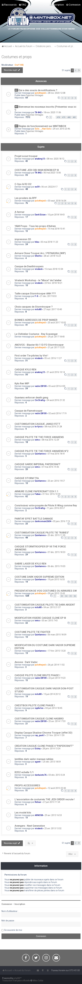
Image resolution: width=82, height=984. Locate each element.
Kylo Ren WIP (22, 383)
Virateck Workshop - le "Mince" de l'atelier (38, 280)
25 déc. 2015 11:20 (56, 535)
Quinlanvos (40, 454)
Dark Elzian (40, 214)
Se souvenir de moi (13, 930)
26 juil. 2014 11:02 (56, 665)
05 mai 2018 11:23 (49, 242)
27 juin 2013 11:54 (51, 802)
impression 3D (23, 239)
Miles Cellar (38, 980)
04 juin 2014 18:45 (53, 708)
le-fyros (39, 426)
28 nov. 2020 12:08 (56, 93)
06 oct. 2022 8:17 (49, 187)
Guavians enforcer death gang (31, 397)
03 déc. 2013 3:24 (56, 775)
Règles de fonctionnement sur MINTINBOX (42, 126)
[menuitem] (22, 5)
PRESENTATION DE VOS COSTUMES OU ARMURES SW (46, 590)
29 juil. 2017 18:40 (56, 336)
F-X (36, 296)
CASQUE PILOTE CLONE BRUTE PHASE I (37, 675)
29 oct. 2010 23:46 (61, 129)
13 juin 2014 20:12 (52, 694)
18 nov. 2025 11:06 (52, 112)
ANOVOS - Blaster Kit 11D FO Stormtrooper (39, 344)
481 (74, 117)
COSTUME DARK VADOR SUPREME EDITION (39, 576)
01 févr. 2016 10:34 (51, 494)
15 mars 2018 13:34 (53, 269)
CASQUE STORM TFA (27, 478)
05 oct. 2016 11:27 (53, 358)
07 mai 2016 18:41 (56, 454)
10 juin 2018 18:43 (56, 214)
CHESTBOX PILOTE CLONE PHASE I (35, 705)
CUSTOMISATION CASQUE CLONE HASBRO (39, 718)
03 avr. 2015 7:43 (50, 620)
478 (58, 117)
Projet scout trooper (26, 156)
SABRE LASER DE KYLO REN (30, 563)
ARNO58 (39, 815)
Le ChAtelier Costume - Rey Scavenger (36, 333)
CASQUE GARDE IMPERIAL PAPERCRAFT (38, 464)
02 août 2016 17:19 (57, 413)
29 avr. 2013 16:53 (53, 815)
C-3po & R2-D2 (23, 184)
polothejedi (40, 93)
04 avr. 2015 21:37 (52, 607)
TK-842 (38, 112)
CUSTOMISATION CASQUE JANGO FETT (37, 423)
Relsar (38, 802)
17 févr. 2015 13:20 (57, 651)
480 (69, 117)
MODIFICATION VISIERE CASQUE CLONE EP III (40, 617)
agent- (38, 762)
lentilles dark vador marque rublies (34, 759)
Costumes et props (16, 57)
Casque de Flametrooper (28, 410)
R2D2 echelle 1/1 (24, 772)
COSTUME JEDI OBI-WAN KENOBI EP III (37, 169)
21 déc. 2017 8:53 (48, 296)
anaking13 (40, 159)
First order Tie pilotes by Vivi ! (31, 355)
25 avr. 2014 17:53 (56, 721)
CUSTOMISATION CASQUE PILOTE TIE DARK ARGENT (45, 604)
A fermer (19, 211)
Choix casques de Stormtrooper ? (34, 306)
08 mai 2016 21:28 (53, 426)
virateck (38, 269)
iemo (37, 440)
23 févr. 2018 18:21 (53, 283)
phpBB (17, 978)
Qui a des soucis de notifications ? (38, 90)
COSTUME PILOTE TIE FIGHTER (32, 631)
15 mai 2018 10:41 (56, 229)
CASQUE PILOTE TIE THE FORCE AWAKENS (39, 437)
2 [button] (75, 70)
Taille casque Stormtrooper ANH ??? (35, 293)
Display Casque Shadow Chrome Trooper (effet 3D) (43, 732)
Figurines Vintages (34, 95)
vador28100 (41, 386)
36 (75, 596)
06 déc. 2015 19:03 (56, 566)
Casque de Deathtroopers (29, 266)
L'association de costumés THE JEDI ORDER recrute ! (45, 799)
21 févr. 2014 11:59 (55, 735)
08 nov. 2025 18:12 (55, 159)
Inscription (19, 904)
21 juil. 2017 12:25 (56, 347)
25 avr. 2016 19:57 (56, 481)
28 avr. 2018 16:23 (52, 256)
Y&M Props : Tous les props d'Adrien (35, 226)
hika (37, 242)
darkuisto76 (41, 775)
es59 (37, 187)
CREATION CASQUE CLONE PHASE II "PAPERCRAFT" (44, 745)
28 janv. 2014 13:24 (51, 748)
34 (66, 596)
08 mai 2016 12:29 (50, 440)
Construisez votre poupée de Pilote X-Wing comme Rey (46, 505)
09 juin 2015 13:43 (56, 593)
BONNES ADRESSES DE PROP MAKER (36, 319)
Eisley (38, 748)
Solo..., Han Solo (43, 129)
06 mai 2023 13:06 (52, 172)
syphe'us (39, 708)
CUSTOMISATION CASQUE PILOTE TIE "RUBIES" (42, 532)
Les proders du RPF (26, 198)
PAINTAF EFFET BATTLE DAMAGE (34, 518)
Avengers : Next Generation (30, 825)
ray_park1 (40, 735)
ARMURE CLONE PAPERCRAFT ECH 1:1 (36, 491)
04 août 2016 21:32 (56, 400)
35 (70, 596)
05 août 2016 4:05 (56, 386)
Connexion (6, 904)
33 (62, 596)
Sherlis (38, 256)
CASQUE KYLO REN (25, 369)
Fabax (38, 494)
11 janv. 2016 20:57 (56, 508)
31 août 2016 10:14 (56, 372)
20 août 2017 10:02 (57, 322)
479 (63, 117)
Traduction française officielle (16, 980)
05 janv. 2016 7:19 (61, 521)
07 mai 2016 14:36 (50, 467)
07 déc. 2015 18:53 (56, 552)
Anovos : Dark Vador (26, 662)
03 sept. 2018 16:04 (57, 200)
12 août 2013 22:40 (57, 788)
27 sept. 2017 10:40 (53, 309)
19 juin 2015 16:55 (56, 579)
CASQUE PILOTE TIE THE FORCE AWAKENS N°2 (41, 451)
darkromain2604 (43, 521)
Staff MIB (19, 65)
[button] (79, 70)
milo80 (38, 309)
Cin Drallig (40, 400)
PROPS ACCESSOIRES (27, 785)
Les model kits (23, 812)
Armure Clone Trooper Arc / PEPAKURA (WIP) (40, 253)
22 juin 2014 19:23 (56, 678)
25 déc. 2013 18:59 (52, 762)
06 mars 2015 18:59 (57, 634)
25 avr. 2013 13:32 (52, 828)
